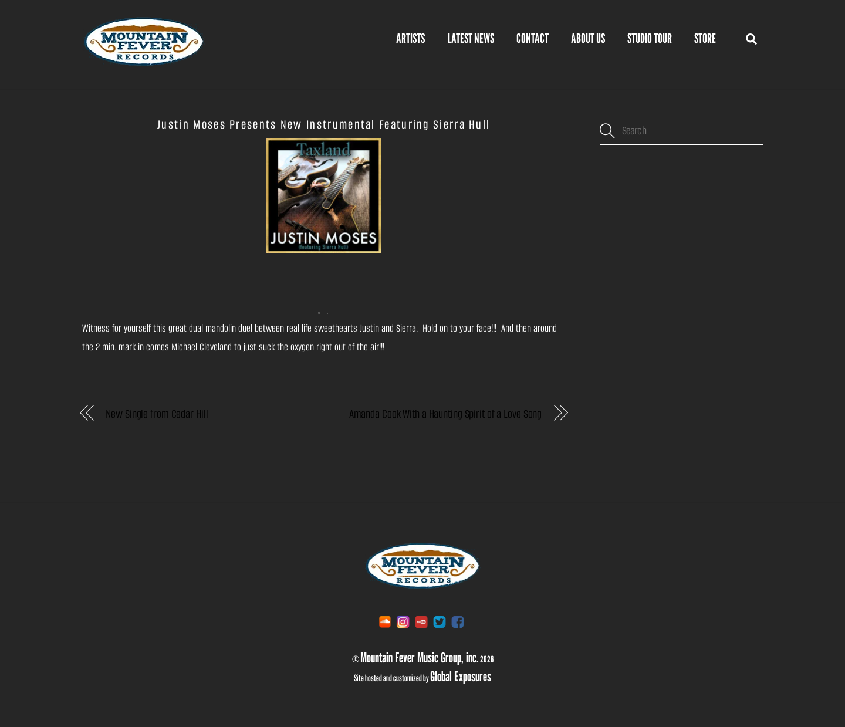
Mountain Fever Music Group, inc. (419, 657)
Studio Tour (649, 38)
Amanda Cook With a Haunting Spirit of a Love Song (445, 414)
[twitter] (439, 621)
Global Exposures (460, 676)
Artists (410, 38)
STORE (705, 38)
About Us (588, 38)
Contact (532, 38)
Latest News (471, 38)
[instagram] (403, 621)
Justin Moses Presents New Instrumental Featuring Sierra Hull (323, 124)
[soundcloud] (385, 621)
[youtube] (421, 621)
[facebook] (458, 621)
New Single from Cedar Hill (157, 414)
